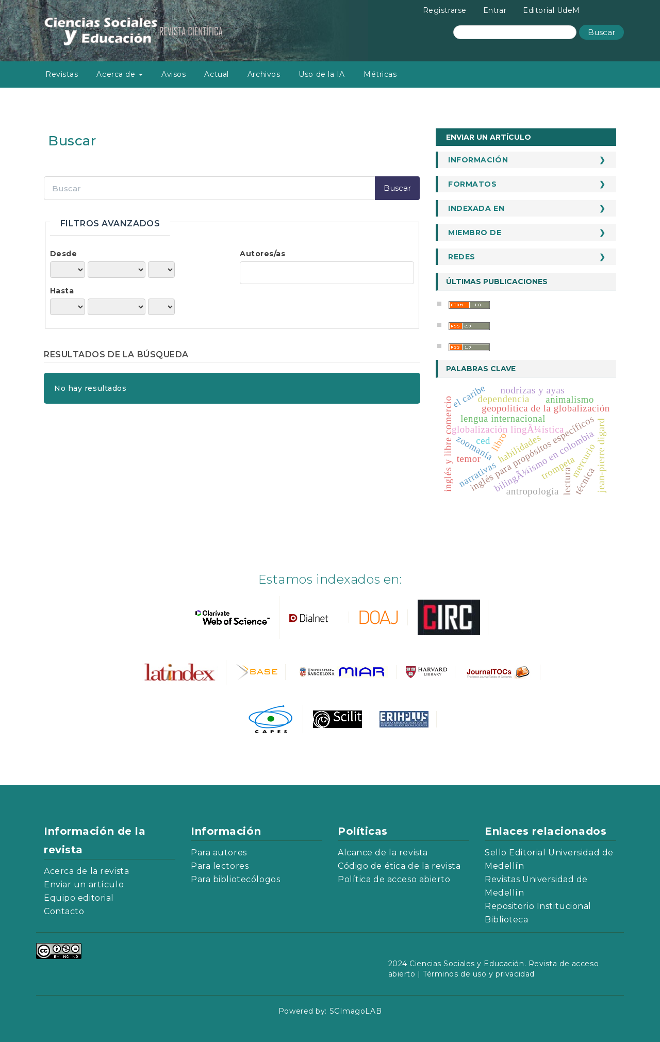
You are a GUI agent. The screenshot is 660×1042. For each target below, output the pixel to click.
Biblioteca (507, 919)
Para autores (219, 852)
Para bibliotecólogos (235, 879)
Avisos (173, 74)
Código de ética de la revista (399, 866)
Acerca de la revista (86, 871)
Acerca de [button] (119, 74)
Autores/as (263, 253)
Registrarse (445, 10)
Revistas (61, 74)
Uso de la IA (322, 74)
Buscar (601, 32)
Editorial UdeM (551, 10)
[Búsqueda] (514, 32)
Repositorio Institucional (538, 906)
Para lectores (220, 866)
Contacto (64, 911)
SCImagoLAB (355, 1011)
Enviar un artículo (488, 137)
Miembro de (475, 232)
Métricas (380, 74)
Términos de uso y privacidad (479, 974)
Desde (63, 253)
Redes (461, 256)
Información (478, 159)
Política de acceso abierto (394, 879)
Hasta (62, 290)
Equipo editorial (79, 898)
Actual (216, 74)
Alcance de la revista (383, 852)
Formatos (472, 184)
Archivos (264, 74)
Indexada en (476, 208)
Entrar (494, 10)
